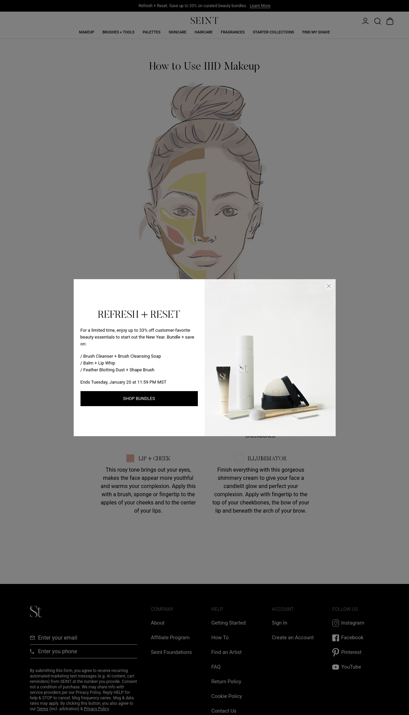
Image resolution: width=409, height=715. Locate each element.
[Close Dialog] (329, 286)
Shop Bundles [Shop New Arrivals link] (139, 398)
